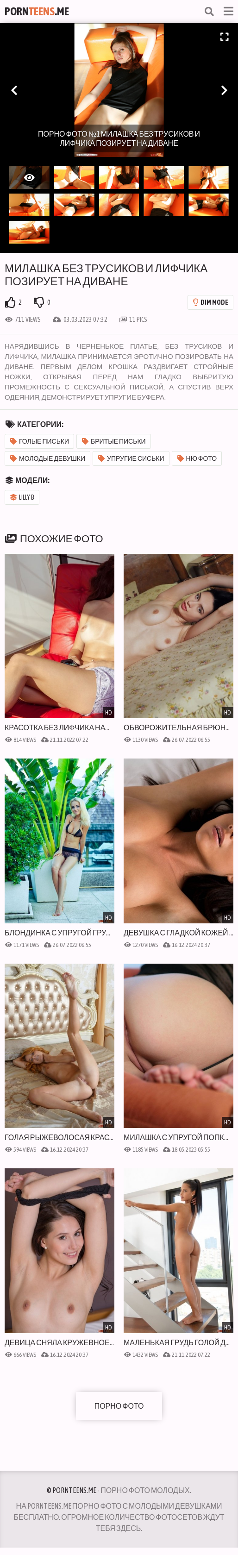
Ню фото (197, 458)
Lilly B (22, 497)
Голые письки (39, 441)
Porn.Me (37, 11)
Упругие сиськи (131, 458)
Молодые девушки (47, 458)
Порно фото (119, 1406)
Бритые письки (114, 441)
